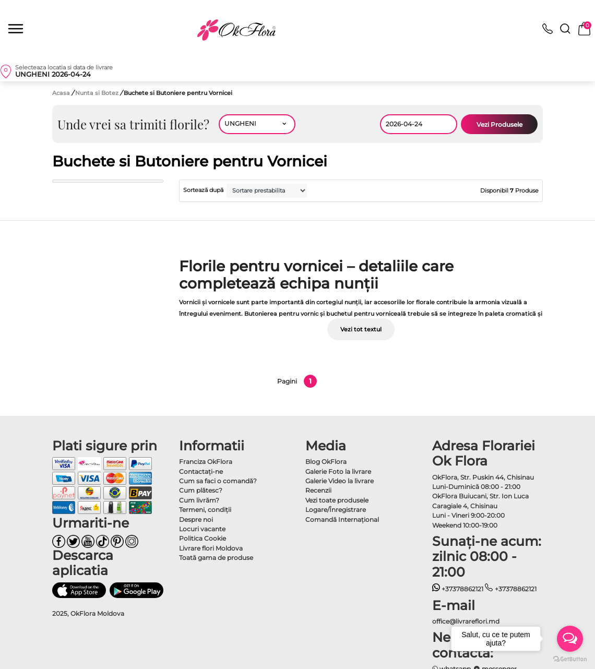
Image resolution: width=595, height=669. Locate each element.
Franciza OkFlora (205, 461)
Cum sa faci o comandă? (218, 481)
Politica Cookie (202, 538)
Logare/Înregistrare (335, 509)
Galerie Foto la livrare (338, 471)
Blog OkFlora (326, 461)
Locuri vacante (202, 529)
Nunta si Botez (97, 93)
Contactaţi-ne (201, 471)
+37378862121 (458, 589)
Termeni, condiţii (205, 509)
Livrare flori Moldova (211, 548)
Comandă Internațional (342, 519)
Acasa (61, 93)
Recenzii (318, 490)
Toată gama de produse (216, 558)
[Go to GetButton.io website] (570, 658)
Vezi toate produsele (336, 500)
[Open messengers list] (570, 639)
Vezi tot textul (361, 329)
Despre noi (196, 519)
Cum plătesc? (200, 490)
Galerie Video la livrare (339, 481)
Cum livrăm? (199, 500)
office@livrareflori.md (465, 621)
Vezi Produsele (499, 124)
